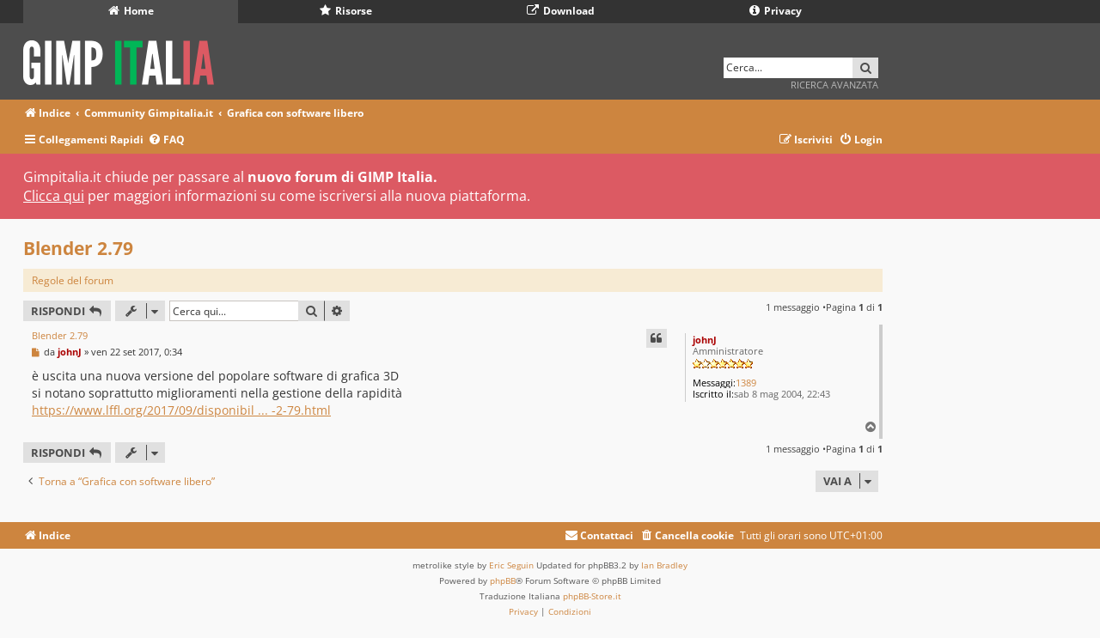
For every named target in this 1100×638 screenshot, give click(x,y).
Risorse (346, 10)
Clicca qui (53, 195)
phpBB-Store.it (592, 596)
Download (561, 10)
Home (131, 10)
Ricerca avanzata (834, 84)
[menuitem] (166, 140)
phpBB (503, 580)
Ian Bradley (664, 565)
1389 (746, 382)
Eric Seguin (511, 565)
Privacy (775, 10)
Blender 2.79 (78, 248)
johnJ (705, 339)
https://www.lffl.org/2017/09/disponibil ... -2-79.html (181, 410)
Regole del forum (72, 280)
